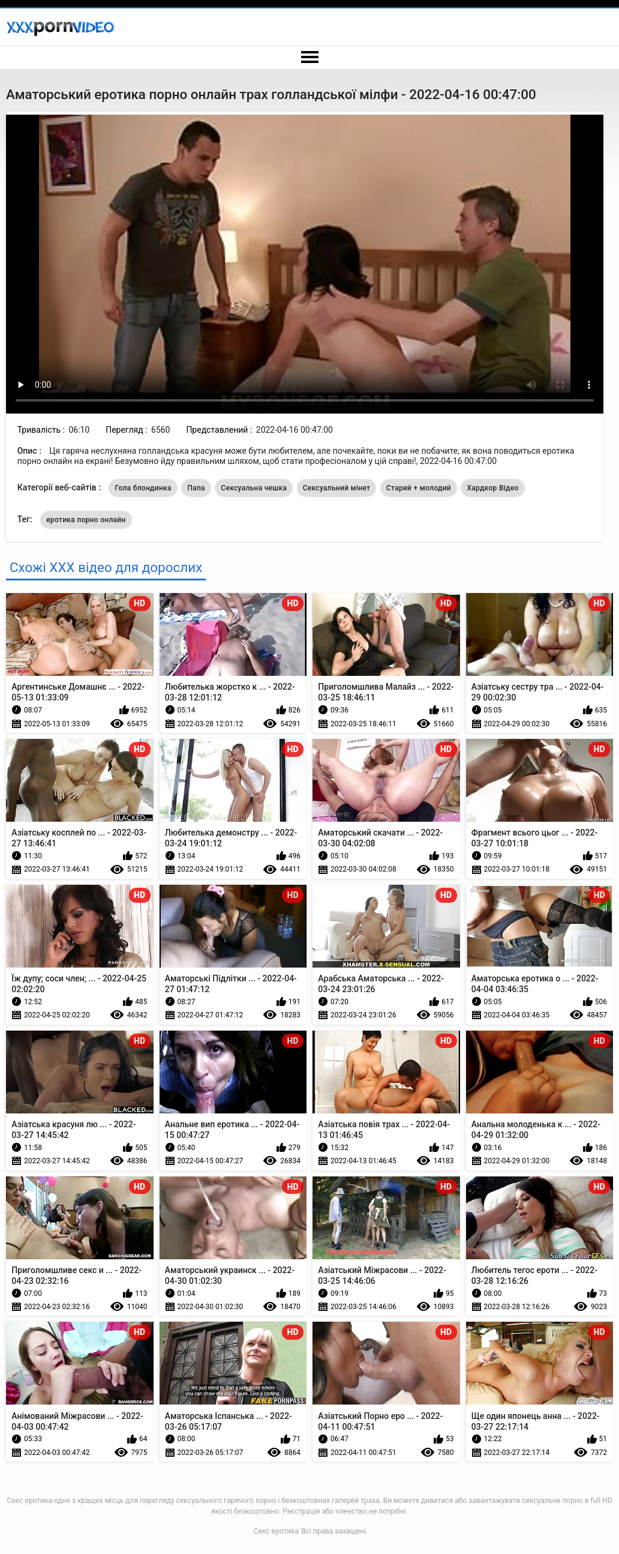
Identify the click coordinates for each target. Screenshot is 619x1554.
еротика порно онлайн (86, 520)
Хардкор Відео (492, 488)
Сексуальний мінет (337, 488)
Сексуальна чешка (254, 488)
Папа (196, 488)
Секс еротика (276, 1531)
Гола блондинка (143, 488)
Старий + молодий (418, 488)
